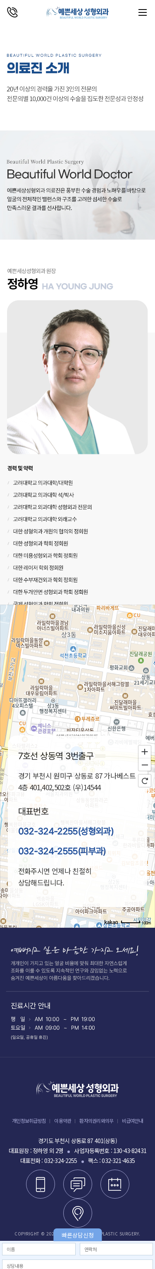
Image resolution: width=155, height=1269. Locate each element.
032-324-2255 (60, 1160)
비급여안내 (132, 1120)
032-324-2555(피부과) (62, 851)
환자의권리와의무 (96, 1120)
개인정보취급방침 (29, 1120)
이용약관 (62, 1120)
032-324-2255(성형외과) (65, 831)
